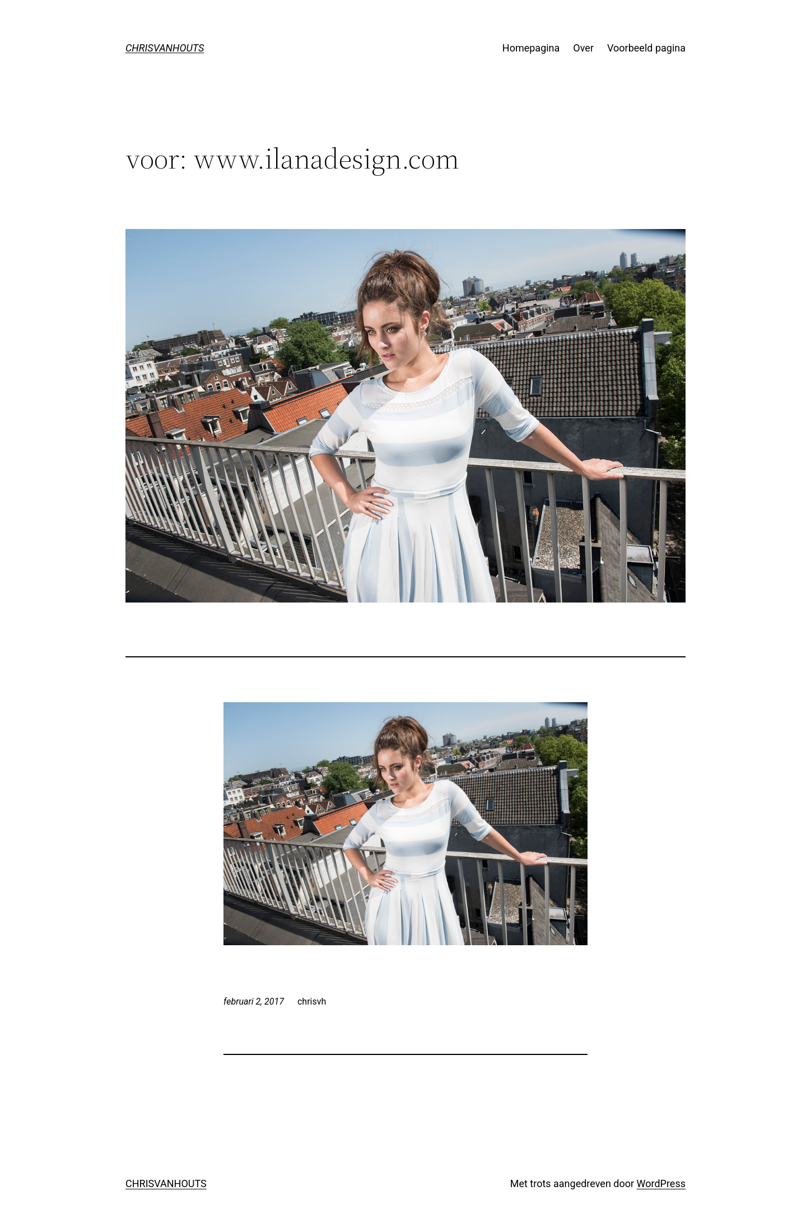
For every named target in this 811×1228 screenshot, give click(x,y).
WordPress (661, 1183)
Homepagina (531, 48)
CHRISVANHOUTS (164, 48)
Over (583, 48)
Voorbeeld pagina (646, 48)
